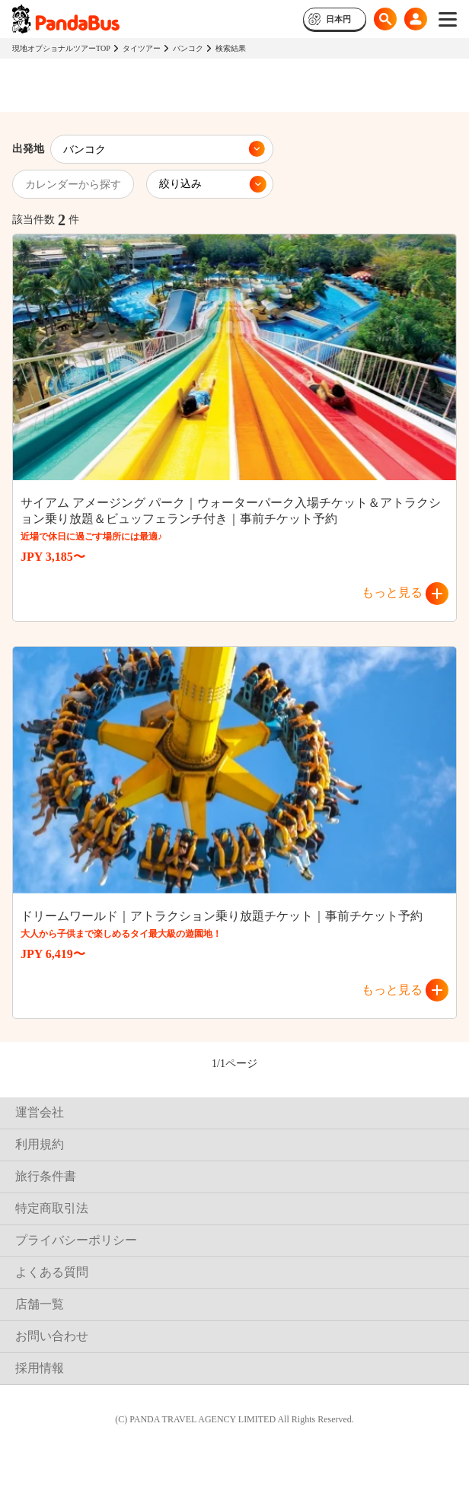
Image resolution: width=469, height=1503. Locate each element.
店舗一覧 (39, 1304)
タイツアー (142, 48)
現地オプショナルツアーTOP (61, 48)
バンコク (188, 48)
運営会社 (39, 1112)
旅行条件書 (45, 1176)
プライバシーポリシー (76, 1240)
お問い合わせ (51, 1335)
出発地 (28, 148)
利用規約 (39, 1144)
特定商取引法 (51, 1208)
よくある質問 (51, 1272)
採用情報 (39, 1367)
